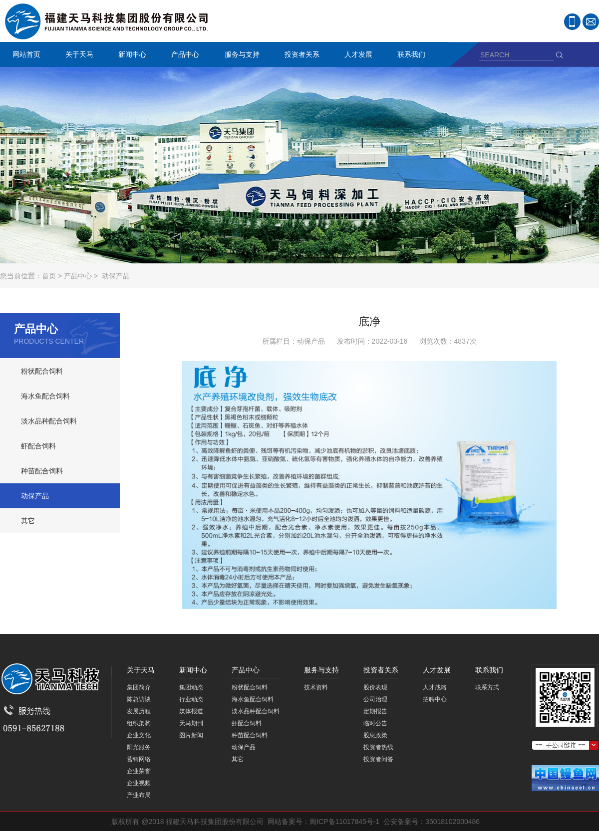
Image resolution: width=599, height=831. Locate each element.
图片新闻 (191, 735)
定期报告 (375, 711)
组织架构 (139, 723)
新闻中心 (130, 55)
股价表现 (375, 687)
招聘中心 (435, 699)
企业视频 (139, 783)
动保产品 (116, 276)
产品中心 (183, 55)
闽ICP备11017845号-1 (344, 822)
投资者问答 (378, 759)
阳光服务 (139, 747)
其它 (28, 521)
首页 (49, 276)
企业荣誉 (139, 771)
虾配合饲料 (38, 446)
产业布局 (139, 795)
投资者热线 (378, 747)
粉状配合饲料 (42, 371)
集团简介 (139, 687)
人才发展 (356, 55)
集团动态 (191, 687)
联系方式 (487, 687)
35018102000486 (452, 822)
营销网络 (139, 759)
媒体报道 (191, 711)
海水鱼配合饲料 (45, 396)
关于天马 (77, 55)
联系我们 (409, 55)
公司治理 (375, 699)
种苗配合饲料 (42, 471)
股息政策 (375, 735)
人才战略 (435, 687)
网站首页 (26, 54)
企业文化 (139, 735)
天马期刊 (191, 723)
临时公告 (375, 723)
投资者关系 (299, 55)
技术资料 (316, 687)
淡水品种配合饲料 (49, 421)
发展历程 (139, 711)
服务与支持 (239, 55)
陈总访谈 (139, 699)
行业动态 (191, 699)
